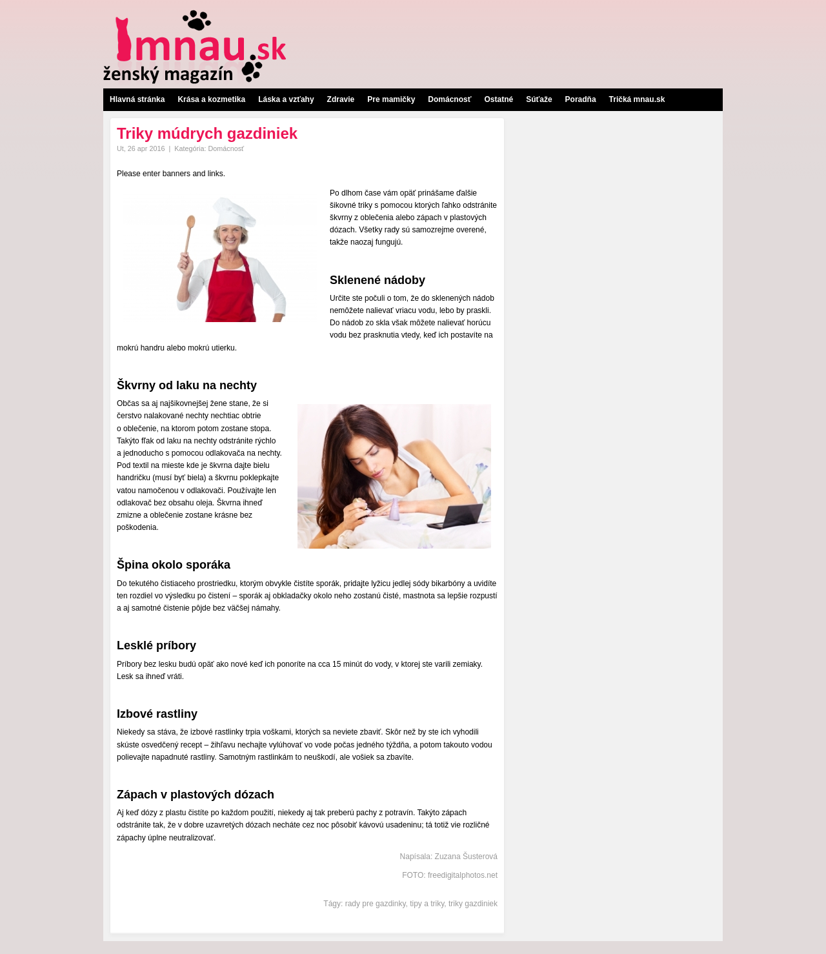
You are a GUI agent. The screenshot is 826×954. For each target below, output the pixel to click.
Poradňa (580, 99)
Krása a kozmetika (211, 99)
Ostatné (498, 99)
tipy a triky (427, 903)
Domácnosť (449, 99)
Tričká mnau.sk (637, 99)
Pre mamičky (391, 99)
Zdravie (341, 99)
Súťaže (539, 99)
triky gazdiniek (473, 903)
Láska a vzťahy (286, 99)
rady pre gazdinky (375, 903)
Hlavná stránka (137, 99)
